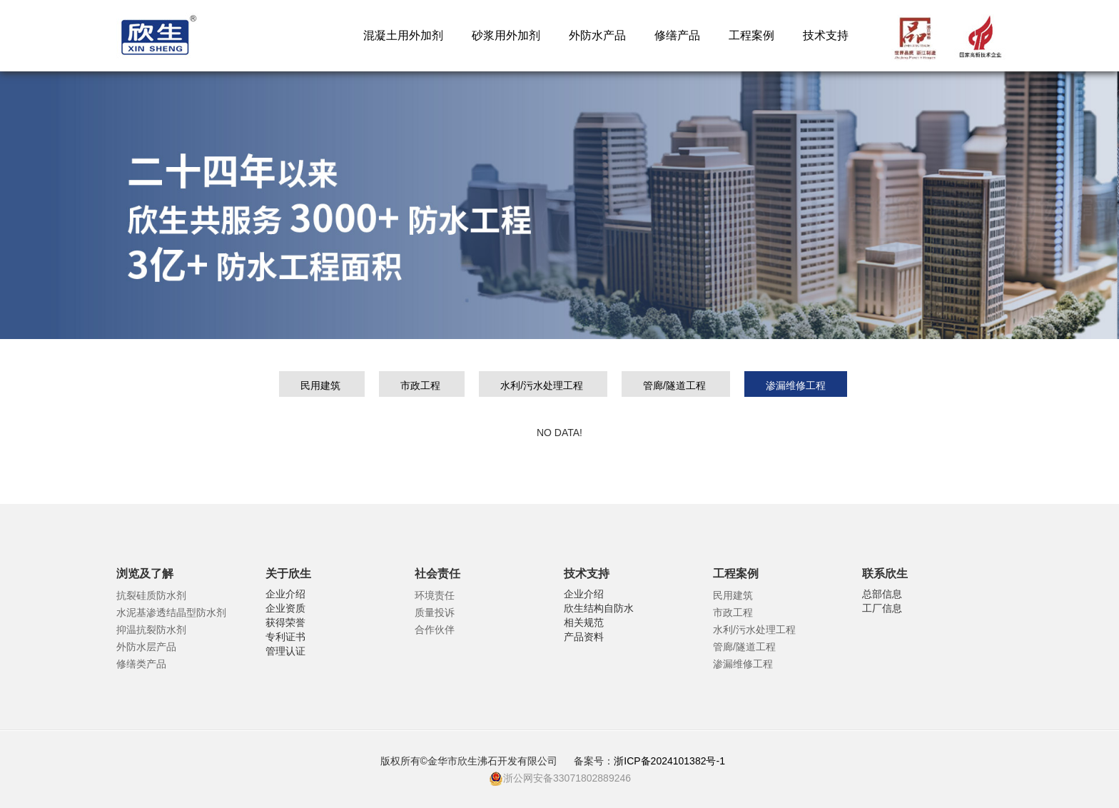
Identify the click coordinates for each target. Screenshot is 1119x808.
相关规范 (584, 622)
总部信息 (882, 594)
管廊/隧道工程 (676, 385)
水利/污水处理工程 (543, 385)
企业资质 (285, 608)
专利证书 (285, 636)
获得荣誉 (285, 622)
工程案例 (751, 35)
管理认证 (285, 651)
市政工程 (421, 385)
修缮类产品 (141, 664)
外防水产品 (597, 35)
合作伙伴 (435, 629)
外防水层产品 (146, 646)
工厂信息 (882, 608)
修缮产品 (677, 35)
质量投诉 (435, 612)
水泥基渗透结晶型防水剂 (171, 612)
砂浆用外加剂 (506, 35)
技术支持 (826, 35)
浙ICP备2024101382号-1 (671, 761)
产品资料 (584, 636)
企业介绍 (285, 594)
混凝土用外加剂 (403, 35)
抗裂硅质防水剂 (151, 595)
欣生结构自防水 (599, 608)
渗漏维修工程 (796, 385)
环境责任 (435, 595)
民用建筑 (321, 385)
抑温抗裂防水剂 (151, 629)
